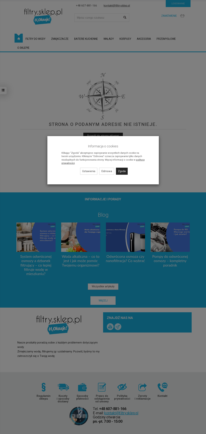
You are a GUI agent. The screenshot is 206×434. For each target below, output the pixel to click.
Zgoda (122, 171)
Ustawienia (88, 171)
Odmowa (106, 171)
